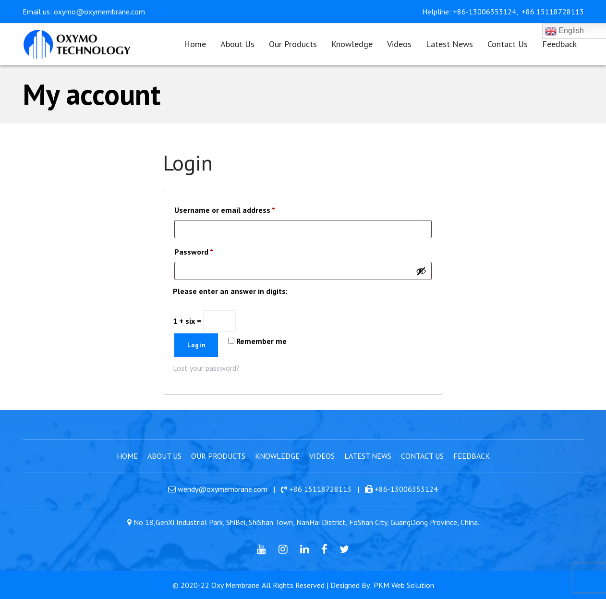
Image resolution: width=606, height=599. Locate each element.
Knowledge (277, 456)
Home (127, 456)
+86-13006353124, (486, 11)
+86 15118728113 (552, 11)
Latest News (367, 456)
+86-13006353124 (406, 489)
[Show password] (421, 271)
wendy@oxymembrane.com (222, 489)
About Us (164, 456)
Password (193, 250)
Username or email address (224, 208)
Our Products (218, 456)
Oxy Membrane (235, 585)
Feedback (471, 456)
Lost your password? (206, 368)
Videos (322, 456)
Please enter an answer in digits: (230, 291)
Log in (196, 345)
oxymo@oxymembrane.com (99, 11)
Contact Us (422, 456)
